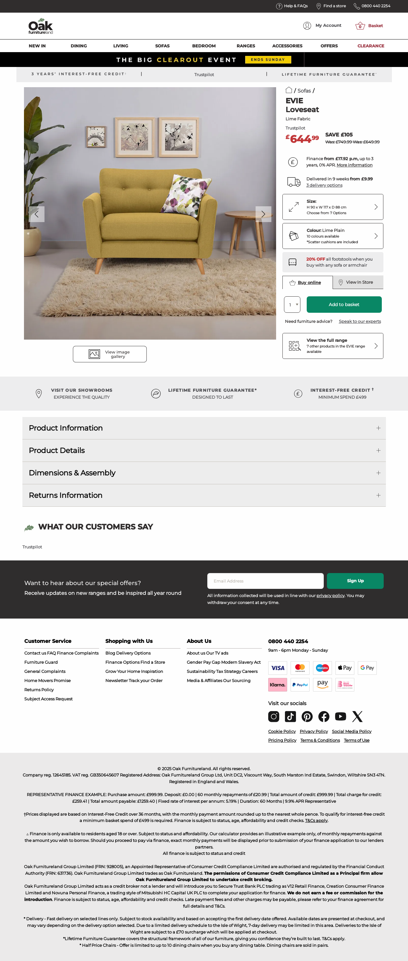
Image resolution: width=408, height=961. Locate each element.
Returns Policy (39, 689)
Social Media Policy (351, 731)
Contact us (35, 653)
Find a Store (152, 662)
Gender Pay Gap (203, 662)
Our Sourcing (237, 680)
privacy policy (330, 595)
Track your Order (146, 680)
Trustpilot (204, 74)
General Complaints (44, 671)
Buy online (305, 283)
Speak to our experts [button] (360, 321)
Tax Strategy (228, 671)
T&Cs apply (316, 820)
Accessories (287, 45)
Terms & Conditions (320, 740)
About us (196, 653)
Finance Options (122, 662)
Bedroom (204, 45)
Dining (79, 45)
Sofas (162, 45)
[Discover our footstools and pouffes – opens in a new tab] (342, 262)
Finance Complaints (77, 653)
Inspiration (152, 671)
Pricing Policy (282, 740)
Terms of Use (357, 740)
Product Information (66, 428)
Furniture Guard (41, 662)
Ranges (246, 45)
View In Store (355, 282)
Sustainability (201, 671)
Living (120, 45)
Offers (329, 45)
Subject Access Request (48, 698)
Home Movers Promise (47, 680)
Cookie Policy (282, 731)
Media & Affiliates (204, 680)
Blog (110, 653)
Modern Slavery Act (241, 662)
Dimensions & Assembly (72, 472)
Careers (249, 671)
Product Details (57, 450)
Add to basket (344, 304)
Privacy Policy (314, 731)
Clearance (371, 45)
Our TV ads (217, 653)
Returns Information (66, 495)
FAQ (51, 653)
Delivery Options (133, 653)
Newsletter (116, 680)
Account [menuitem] (322, 26)
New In (37, 45)
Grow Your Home (122, 671)
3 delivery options (324, 185)
